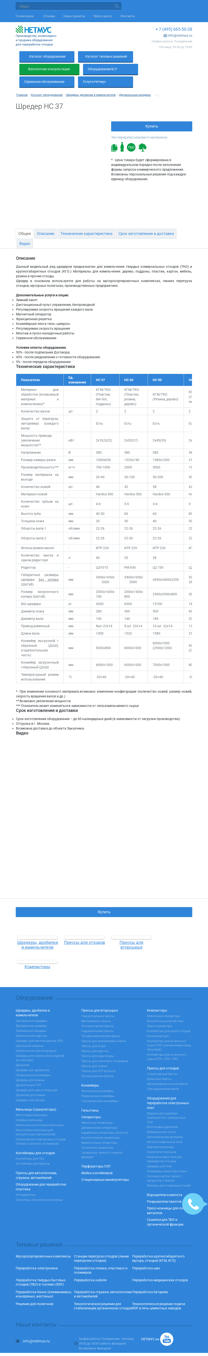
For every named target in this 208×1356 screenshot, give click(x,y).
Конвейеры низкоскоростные (167, 1158)
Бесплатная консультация (162, 56)
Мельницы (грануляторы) (36, 1097)
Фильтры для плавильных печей (168, 1173)
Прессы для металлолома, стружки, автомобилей (36, 1162)
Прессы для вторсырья (99, 998)
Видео (24, 231)
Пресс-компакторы (159, 1013)
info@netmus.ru (180, 35)
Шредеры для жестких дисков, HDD (39, 1028)
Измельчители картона (31, 1023)
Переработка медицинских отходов (160, 1267)
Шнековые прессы (159, 1066)
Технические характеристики (86, 221)
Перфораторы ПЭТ (96, 1154)
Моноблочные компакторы (165, 1008)
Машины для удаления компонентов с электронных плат (166, 1105)
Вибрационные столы (161, 1119)
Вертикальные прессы (96, 1008)
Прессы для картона (95, 1038)
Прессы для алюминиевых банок (103, 1028)
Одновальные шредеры (31, 1008)
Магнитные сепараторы (97, 1110)
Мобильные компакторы (163, 1003)
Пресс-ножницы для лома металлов (167, 1198)
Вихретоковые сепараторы (99, 1130)
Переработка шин (146, 1255)
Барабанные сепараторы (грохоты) (104, 1120)
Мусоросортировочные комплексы (43, 1244)
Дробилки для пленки (30, 1082)
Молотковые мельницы (31, 1102)
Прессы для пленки (94, 1053)
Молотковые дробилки (162, 1114)
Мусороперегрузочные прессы (167, 1071)
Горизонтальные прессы (97, 1003)
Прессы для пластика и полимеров (104, 1048)
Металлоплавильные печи (164, 1129)
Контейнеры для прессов (33, 1151)
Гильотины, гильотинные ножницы (39, 1187)
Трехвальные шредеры (31, 1018)
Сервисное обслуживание (103, 69)
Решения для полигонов (34, 1291)
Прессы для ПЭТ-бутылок (98, 1058)
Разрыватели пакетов (164, 1189)
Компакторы (157, 998)
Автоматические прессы (97, 1013)
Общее (24, 221)
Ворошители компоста (164, 1182)
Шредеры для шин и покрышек (36, 1077)
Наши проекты (74, 16)
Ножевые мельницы (29, 1107)
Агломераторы (26, 1182)
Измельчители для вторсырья (36, 1038)
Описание (45, 221)
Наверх (104, 1349)
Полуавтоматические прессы (100, 1023)
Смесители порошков (161, 1139)
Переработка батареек (150, 1279)
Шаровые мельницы (160, 1134)
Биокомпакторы (158, 1023)
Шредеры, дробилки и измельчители (33, 1000)
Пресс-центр (102, 16)
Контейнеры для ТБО (30, 1146)
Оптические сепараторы (97, 1135)
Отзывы (49, 16)
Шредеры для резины (30, 1067)
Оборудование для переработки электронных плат (168, 1090)
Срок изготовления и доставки (146, 221)
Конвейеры (90, 1073)
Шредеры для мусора (30, 1087)
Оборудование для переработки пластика (41, 1174)
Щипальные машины (30, 1033)
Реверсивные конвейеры (98, 1083)
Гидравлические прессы (97, 1018)
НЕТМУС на (150, 1326)
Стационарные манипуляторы (105, 1167)
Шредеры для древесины (33, 1057)
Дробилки (22, 1052)
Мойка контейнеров (97, 1160)
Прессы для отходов (163, 1056)
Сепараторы (91, 1104)
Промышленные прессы (97, 1063)
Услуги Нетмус (152, 69)
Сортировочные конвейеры (100, 1088)
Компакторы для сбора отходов (168, 1018)
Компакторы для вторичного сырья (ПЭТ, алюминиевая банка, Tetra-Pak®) (169, 1033)
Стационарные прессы (162, 1061)
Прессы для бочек (93, 1033)
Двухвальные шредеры (31, 1013)
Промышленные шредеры (33, 1062)
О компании (25, 16)
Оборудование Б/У (38, 69)
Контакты (128, 16)
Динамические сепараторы (99, 1115)
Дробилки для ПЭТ (28, 1072)
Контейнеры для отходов (35, 1140)
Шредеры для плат (159, 1153)
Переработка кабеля (90, 1267)
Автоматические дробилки (165, 1124)
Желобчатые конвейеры (97, 1078)
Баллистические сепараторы (100, 1125)
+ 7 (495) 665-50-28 (174, 29)
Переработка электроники (37, 1255)
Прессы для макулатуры (97, 1043)
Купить (152, 113)
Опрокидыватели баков (163, 1076)
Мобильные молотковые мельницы (40, 1112)
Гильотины (90, 1098)
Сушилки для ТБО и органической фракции (165, 1209)
